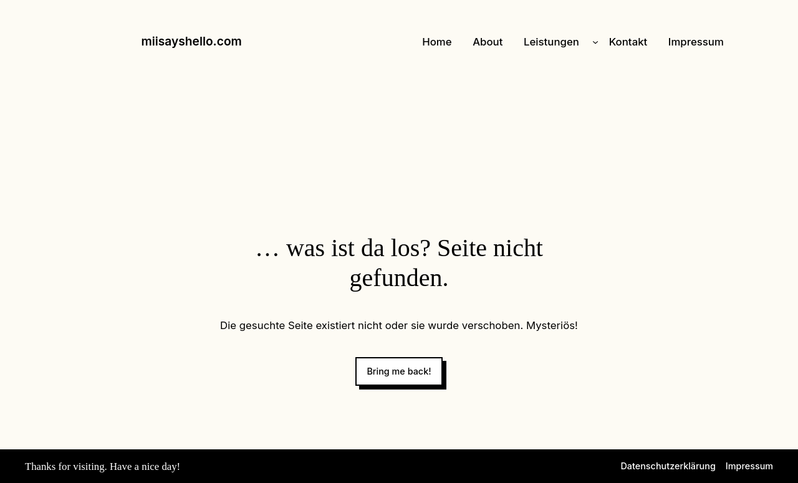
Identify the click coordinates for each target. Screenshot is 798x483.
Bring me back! (399, 371)
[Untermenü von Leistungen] (595, 42)
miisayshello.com (191, 41)
